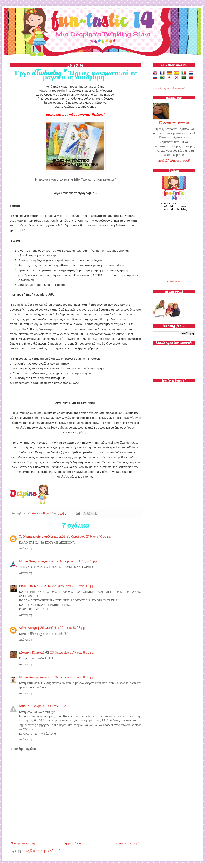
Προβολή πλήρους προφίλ (174, 161)
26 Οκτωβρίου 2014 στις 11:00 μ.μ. (72, 652)
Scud (22, 706)
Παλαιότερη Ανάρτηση (125, 843)
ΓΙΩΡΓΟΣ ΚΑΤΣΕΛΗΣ (35, 586)
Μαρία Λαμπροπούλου (34, 677)
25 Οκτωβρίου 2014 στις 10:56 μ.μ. (89, 536)
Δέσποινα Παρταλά (42, 513)
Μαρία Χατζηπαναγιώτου (36, 561)
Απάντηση (25, 548)
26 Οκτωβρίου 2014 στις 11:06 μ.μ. (72, 677)
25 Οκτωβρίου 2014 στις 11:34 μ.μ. (75, 561)
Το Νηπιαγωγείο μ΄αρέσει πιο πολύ (42, 536)
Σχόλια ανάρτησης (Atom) (43, 851)
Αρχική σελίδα (73, 843)
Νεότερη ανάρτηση (23, 843)
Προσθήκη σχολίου (24, 749)
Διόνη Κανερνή (29, 628)
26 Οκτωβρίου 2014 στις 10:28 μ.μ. (62, 628)
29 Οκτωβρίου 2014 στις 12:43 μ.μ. (49, 706)
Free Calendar (174, 283)
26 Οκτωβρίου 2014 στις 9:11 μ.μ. (73, 586)
